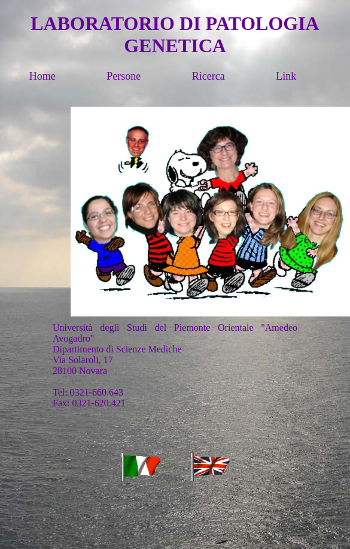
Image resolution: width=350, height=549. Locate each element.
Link (310, 76)
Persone (147, 76)
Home (66, 76)
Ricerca (232, 76)
